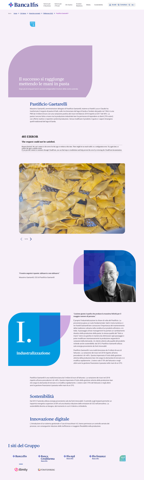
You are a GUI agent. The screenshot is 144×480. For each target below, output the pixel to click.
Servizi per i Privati (58, 5)
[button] (129, 5)
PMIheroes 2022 (48, 13)
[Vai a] (72, 458)
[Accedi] (112, 5)
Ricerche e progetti (34, 13)
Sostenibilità (98, 5)
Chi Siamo (68, 5)
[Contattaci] (122, 5)
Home (15, 13)
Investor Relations (79, 5)
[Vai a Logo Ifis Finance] (97, 458)
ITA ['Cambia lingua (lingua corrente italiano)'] (133, 5)
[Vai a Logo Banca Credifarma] (46, 458)
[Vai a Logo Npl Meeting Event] (123, 458)
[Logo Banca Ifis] (23, 4)
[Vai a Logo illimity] (21, 471)
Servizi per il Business (47, 5)
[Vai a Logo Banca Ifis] (21, 458)
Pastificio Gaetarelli (62, 13)
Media (88, 5)
